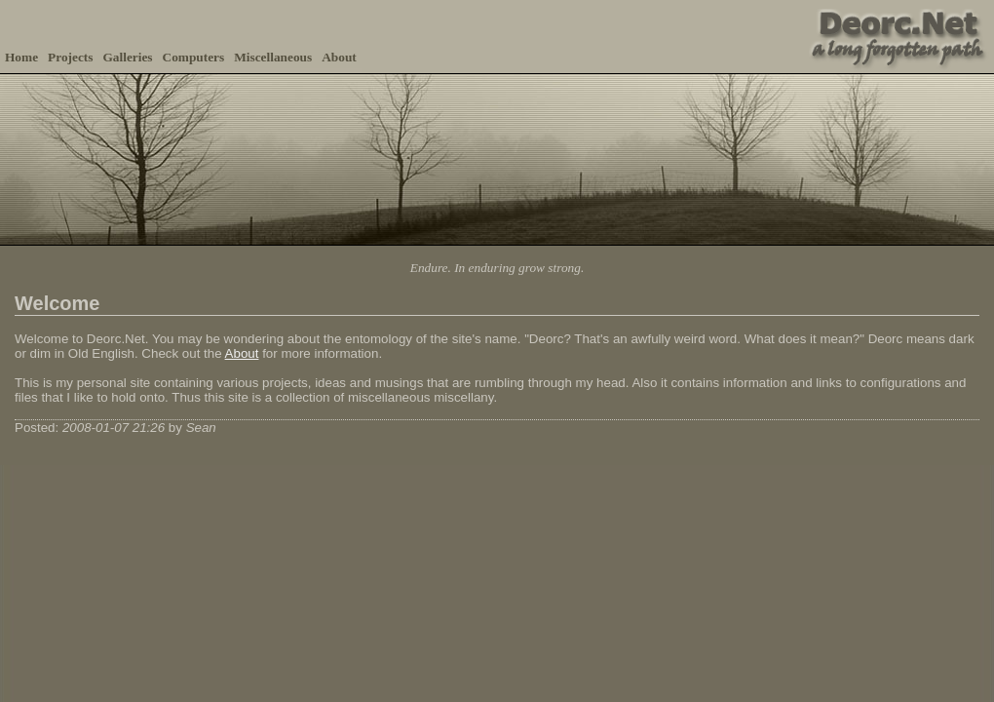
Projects (70, 57)
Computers (194, 57)
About (339, 57)
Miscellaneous (273, 57)
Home (21, 57)
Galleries (127, 57)
